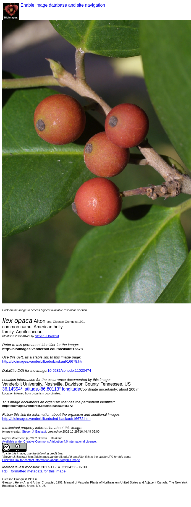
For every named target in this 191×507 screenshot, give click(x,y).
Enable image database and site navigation (62, 5)
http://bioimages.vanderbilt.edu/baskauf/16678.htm (43, 361)
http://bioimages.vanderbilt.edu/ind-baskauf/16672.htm (46, 419)
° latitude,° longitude (41, 389)
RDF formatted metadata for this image (34, 471)
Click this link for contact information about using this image (41, 460)
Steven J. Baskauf (47, 336)
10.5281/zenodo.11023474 (69, 370)
